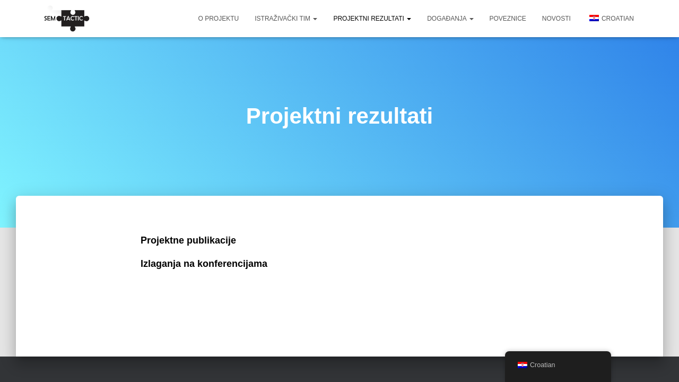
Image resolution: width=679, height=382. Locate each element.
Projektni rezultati (372, 18)
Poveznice (508, 18)
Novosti (556, 18)
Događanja (450, 18)
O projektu (218, 18)
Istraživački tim (286, 18)
